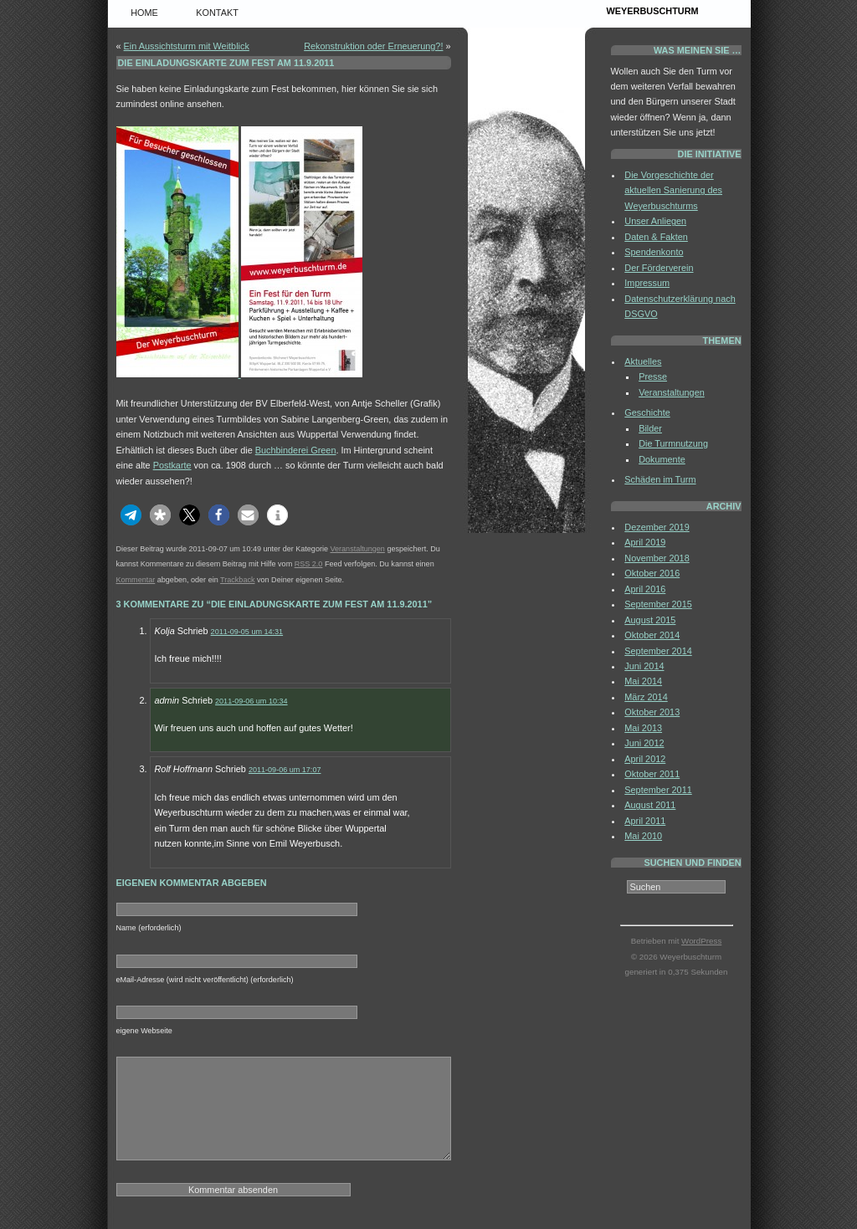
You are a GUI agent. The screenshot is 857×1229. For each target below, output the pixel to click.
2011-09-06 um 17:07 (285, 770)
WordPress (701, 940)
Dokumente (662, 459)
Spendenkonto (653, 252)
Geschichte (647, 412)
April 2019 (644, 542)
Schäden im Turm (659, 479)
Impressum (647, 283)
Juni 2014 (644, 666)
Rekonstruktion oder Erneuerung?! (373, 46)
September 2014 (657, 651)
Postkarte (172, 465)
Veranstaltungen (357, 549)
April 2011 (644, 821)
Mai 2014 (643, 681)
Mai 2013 (643, 728)
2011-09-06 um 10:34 (251, 701)
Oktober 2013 (652, 712)
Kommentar (136, 580)
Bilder (650, 428)
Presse (653, 376)
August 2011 (649, 805)
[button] (131, 514)
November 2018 (656, 558)
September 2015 (657, 604)
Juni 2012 (644, 743)
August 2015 (649, 620)
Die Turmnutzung (673, 443)
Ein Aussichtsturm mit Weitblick (186, 46)
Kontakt (217, 13)
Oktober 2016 (652, 573)
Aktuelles (642, 361)
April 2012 (644, 759)
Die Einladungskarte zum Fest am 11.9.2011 (226, 63)
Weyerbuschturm (653, 11)
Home (144, 13)
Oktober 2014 (652, 635)
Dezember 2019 (656, 527)
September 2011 (657, 790)
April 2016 (644, 589)
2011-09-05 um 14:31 (247, 631)
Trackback (237, 580)
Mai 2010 (643, 836)
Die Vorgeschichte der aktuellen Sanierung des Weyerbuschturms (673, 190)
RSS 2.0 (309, 564)
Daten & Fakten (656, 237)
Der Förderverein (658, 268)
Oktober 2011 (652, 774)
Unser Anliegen (655, 221)
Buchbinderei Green (295, 450)
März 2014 (645, 697)
